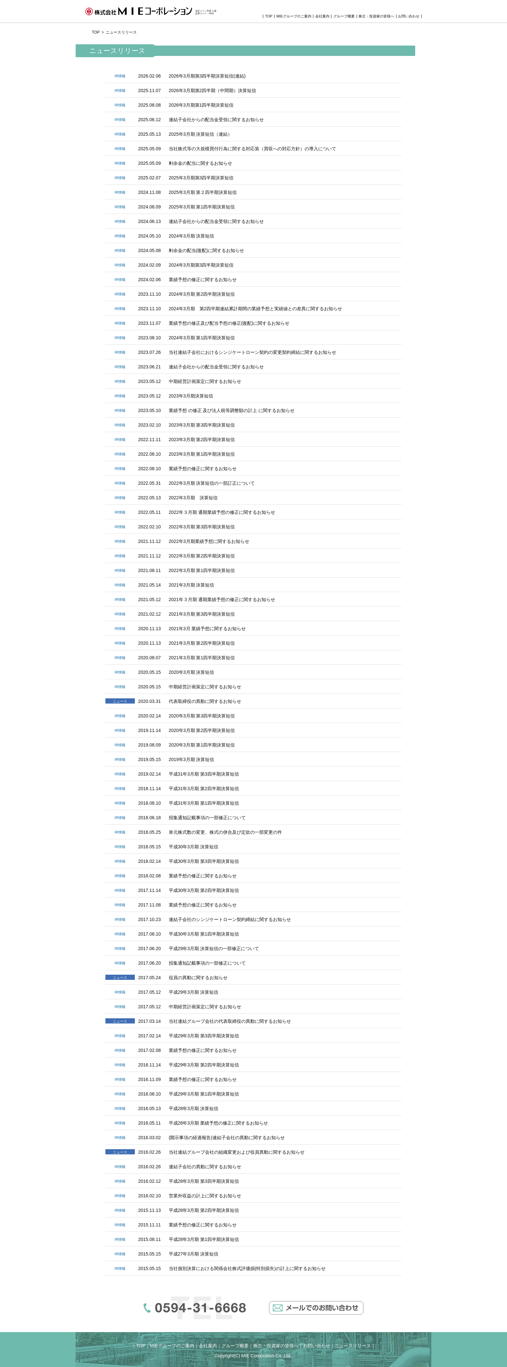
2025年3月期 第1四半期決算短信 (202, 206)
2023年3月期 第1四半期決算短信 (202, 454)
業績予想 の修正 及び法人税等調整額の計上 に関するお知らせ (232, 410)
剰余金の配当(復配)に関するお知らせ (206, 250)
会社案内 (322, 16)
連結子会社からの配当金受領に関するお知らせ (216, 119)
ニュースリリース (353, 1345)
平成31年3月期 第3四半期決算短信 (204, 774)
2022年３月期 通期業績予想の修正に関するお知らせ (222, 512)
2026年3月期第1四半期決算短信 (201, 105)
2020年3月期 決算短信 (191, 672)
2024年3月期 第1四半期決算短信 (202, 337)
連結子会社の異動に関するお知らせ (205, 1166)
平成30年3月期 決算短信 (193, 846)
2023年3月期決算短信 (191, 395)
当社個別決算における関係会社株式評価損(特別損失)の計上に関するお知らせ (247, 1268)
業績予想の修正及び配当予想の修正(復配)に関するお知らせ (229, 323)
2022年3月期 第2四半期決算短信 (202, 555)
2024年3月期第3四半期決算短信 (201, 265)
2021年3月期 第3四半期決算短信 (202, 614)
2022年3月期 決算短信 (193, 497)
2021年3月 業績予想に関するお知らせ (207, 628)
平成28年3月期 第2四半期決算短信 (204, 1210)
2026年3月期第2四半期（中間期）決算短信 (212, 90)
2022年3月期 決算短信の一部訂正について (212, 483)
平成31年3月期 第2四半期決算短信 (204, 788)
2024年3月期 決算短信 (191, 235)
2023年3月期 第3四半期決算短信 (202, 425)
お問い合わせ (408, 16)
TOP (269, 16)
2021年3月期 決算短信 (191, 585)
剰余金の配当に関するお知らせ (200, 163)
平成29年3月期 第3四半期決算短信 (204, 1035)
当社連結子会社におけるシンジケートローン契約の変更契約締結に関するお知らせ (252, 352)
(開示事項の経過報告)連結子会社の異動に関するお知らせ (227, 1137)
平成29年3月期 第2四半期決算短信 (204, 1064)
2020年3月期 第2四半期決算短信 (202, 730)
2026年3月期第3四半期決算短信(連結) (207, 76)
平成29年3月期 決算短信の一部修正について (214, 948)
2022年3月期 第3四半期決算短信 (202, 526)
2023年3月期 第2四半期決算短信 (202, 439)
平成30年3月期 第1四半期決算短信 (204, 934)
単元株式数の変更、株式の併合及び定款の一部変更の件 (225, 832)
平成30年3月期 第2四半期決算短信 (204, 890)
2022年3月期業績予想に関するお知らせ (209, 541)
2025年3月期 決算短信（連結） (200, 134)
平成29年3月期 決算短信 (193, 992)
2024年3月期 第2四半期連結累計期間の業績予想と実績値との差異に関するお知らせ (255, 308)
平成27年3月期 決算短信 (193, 1253)
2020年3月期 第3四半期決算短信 (202, 715)
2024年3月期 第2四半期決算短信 (202, 294)
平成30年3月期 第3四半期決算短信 (204, 861)
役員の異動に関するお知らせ (198, 977)
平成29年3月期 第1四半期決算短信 (204, 1094)
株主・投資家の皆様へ (376, 16)
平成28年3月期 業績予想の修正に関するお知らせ (218, 1123)
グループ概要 (344, 16)
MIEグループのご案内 (293, 16)
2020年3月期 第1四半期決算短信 (202, 744)
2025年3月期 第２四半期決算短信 (203, 192)
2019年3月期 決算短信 (191, 759)
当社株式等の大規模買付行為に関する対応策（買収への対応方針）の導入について (252, 148)
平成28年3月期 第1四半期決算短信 (204, 1239)
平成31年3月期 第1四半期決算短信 (204, 803)
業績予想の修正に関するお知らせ (203, 279)
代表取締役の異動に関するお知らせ (205, 701)
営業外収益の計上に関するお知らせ (205, 1195)
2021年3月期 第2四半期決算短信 (202, 643)
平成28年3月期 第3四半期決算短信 (204, 1181)
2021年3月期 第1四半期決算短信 (202, 657)
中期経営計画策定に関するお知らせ (205, 381)
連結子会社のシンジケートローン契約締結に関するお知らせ (230, 919)
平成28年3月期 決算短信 (193, 1108)
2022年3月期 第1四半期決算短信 (202, 570)
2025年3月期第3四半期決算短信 (201, 177)
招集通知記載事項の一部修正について (207, 817)
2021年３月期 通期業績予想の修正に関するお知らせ (222, 599)
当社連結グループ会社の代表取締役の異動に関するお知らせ (230, 1021)
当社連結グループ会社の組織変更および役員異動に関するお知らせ (237, 1152)
